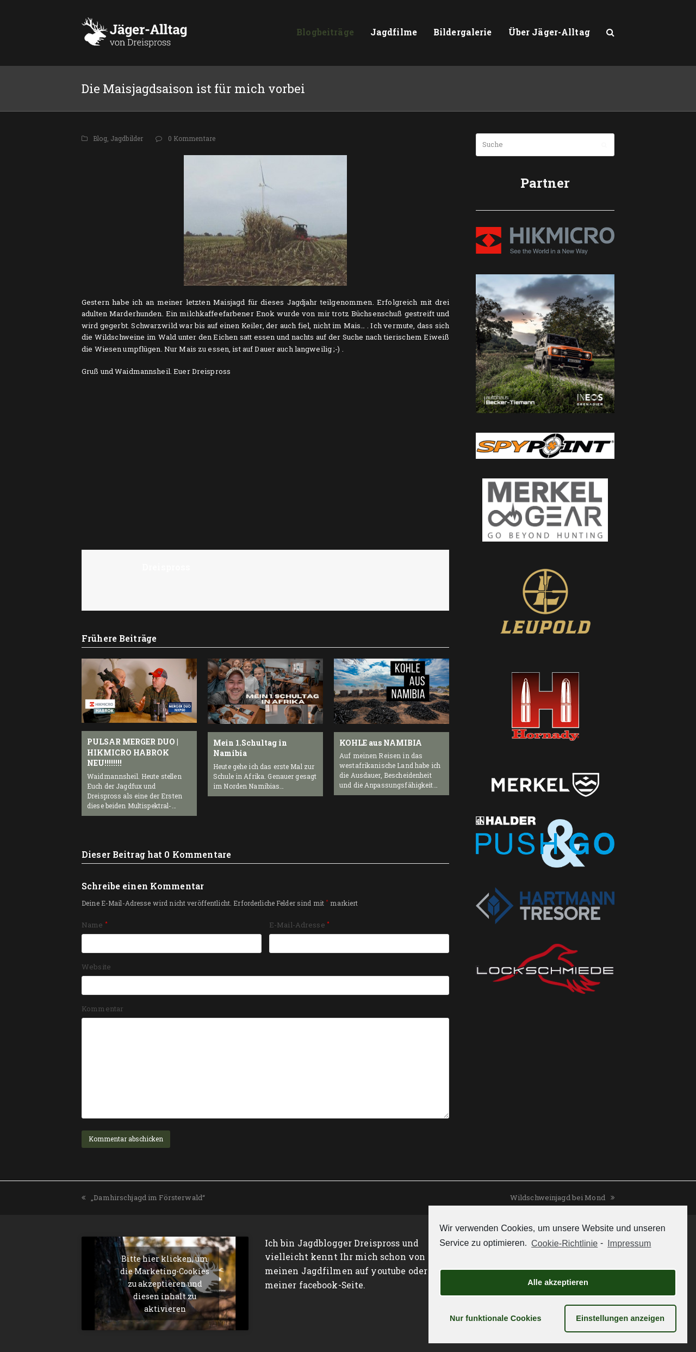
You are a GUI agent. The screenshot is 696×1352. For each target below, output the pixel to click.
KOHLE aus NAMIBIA (380, 743)
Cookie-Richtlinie (564, 1243)
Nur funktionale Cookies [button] (496, 1318)
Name (95, 925)
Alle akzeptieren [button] (557, 1282)
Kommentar (102, 1008)
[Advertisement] (265, 457)
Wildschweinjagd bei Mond (562, 1197)
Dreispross (166, 567)
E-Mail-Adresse (299, 925)
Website (96, 967)
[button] (610, 32)
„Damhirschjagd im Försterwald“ (143, 1197)
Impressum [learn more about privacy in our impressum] (629, 1243)
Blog (100, 138)
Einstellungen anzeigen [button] (620, 1318)
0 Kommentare (192, 138)
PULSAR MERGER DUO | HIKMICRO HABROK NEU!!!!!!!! (132, 752)
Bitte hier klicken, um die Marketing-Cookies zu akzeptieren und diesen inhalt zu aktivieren (164, 1283)
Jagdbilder (126, 138)
